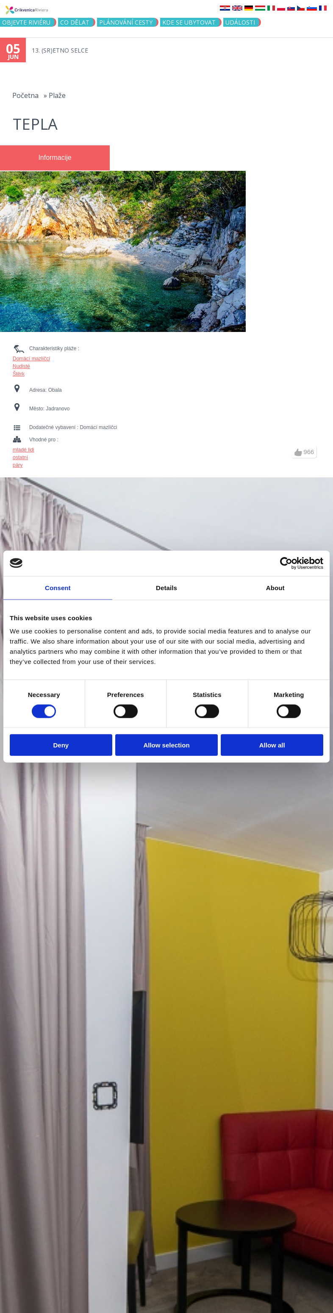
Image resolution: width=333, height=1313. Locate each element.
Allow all (272, 745)
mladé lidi (23, 450)
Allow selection (166, 745)
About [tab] (275, 587)
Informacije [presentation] (54, 157)
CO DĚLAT (74, 22)
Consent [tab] (58, 587)
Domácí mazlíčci (31, 359)
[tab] (55, 158)
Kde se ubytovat (189, 22)
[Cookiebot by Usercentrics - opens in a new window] (286, 563)
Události (240, 22)
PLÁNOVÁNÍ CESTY (126, 22)
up (298, 452)
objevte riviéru (26, 22)
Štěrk (19, 374)
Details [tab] (166, 587)
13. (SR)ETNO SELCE (60, 50)
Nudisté (21, 366)
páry (17, 465)
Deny (61, 745)
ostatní (20, 457)
